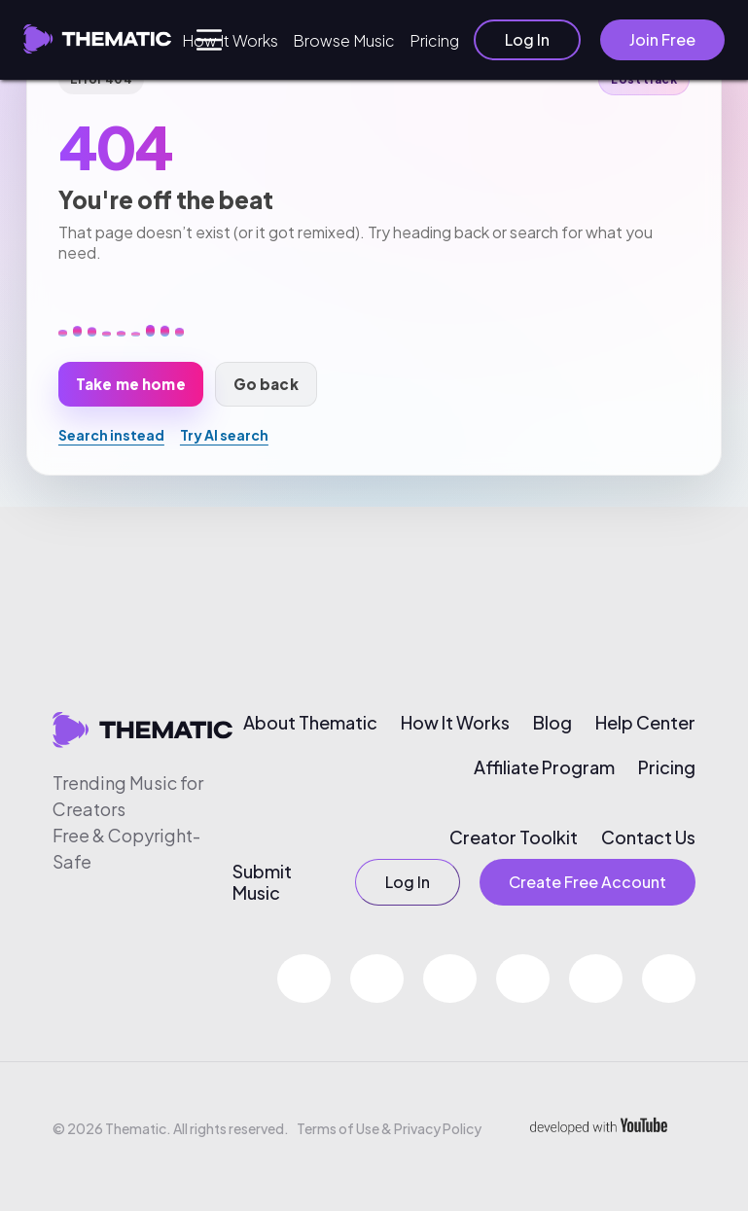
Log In (527, 39)
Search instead (111, 435)
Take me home (131, 383)
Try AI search (224, 435)
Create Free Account (587, 882)
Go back (266, 383)
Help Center (645, 722)
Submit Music (262, 882)
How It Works (230, 40)
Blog (552, 722)
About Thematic (310, 722)
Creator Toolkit (513, 837)
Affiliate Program (544, 767)
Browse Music (344, 40)
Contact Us (648, 837)
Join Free (662, 39)
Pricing (434, 40)
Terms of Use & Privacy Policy (389, 1128)
